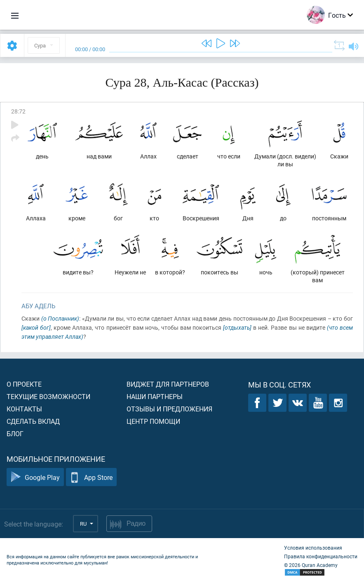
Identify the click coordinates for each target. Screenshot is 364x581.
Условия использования (313, 547)
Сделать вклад (33, 421)
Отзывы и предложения (169, 408)
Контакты (24, 408)
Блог (15, 433)
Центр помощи (153, 421)
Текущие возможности (48, 396)
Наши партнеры (155, 396)
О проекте (24, 384)
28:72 (18, 111)
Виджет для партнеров (168, 384)
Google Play (35, 477)
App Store (91, 477)
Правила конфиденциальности (320, 556)
